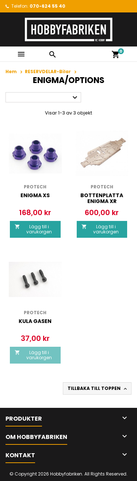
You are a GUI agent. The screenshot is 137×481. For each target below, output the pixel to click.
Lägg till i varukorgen (33, 229)
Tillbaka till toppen (98, 388)
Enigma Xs (35, 195)
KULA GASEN (35, 321)
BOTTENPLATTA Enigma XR (101, 198)
